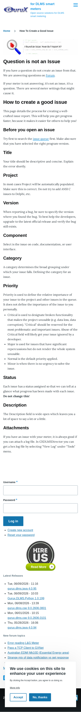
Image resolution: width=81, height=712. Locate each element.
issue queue (41, 138)
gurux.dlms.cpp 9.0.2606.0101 (27, 617)
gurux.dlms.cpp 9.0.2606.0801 (27, 608)
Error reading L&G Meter (23, 642)
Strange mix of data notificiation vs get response (38, 657)
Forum (50, 75)
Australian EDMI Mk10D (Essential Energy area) (38, 652)
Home (6, 30)
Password (9, 500)
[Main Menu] (75, 5)
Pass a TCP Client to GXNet (25, 647)
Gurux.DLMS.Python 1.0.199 (26, 598)
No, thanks (40, 697)
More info (15, 687)
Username (9, 482)
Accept (18, 697)
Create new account (20, 530)
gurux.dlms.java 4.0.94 (22, 627)
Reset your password (21, 535)
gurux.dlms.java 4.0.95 (22, 588)
